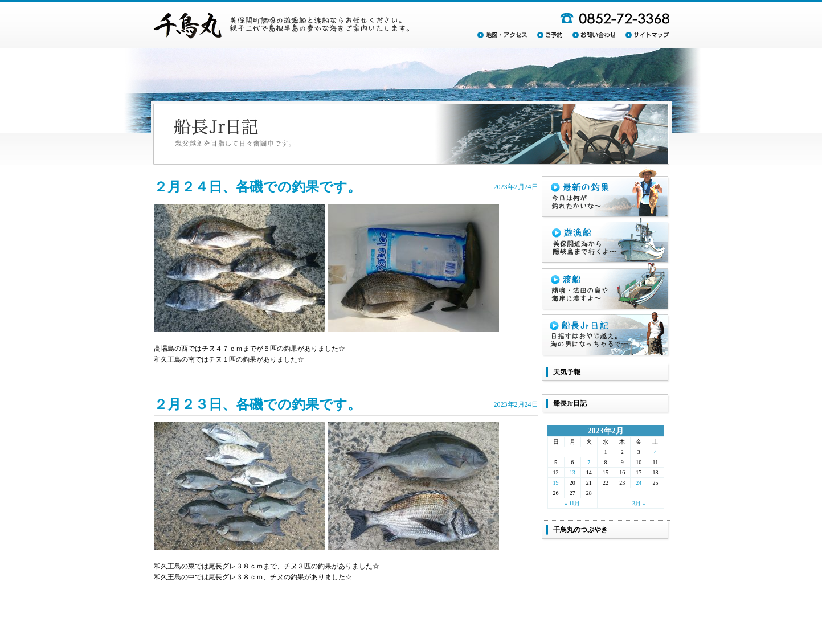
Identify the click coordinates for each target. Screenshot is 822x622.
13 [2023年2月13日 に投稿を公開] (572, 472)
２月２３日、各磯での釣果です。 (257, 404)
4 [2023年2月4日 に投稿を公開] (655, 452)
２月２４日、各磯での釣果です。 (257, 186)
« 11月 (572, 503)
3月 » (638, 503)
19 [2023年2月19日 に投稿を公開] (556, 483)
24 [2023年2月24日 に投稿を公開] (638, 483)
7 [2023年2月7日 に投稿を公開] (588, 462)
